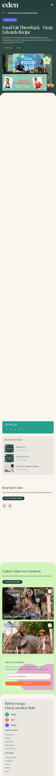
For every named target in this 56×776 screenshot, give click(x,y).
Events (7, 764)
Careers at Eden (10, 757)
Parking (7, 738)
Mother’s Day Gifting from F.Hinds (27, 466)
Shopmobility (9, 745)
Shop (14, 714)
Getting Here (9, 735)
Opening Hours (10, 748)
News (7, 771)
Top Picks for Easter (22, 457)
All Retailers (9, 761)
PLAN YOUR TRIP (12, 582)
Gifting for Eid (20, 447)
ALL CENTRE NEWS (13, 498)
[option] (28, 534)
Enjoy (15, 725)
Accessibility (9, 742)
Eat (13, 719)
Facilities (8, 768)
